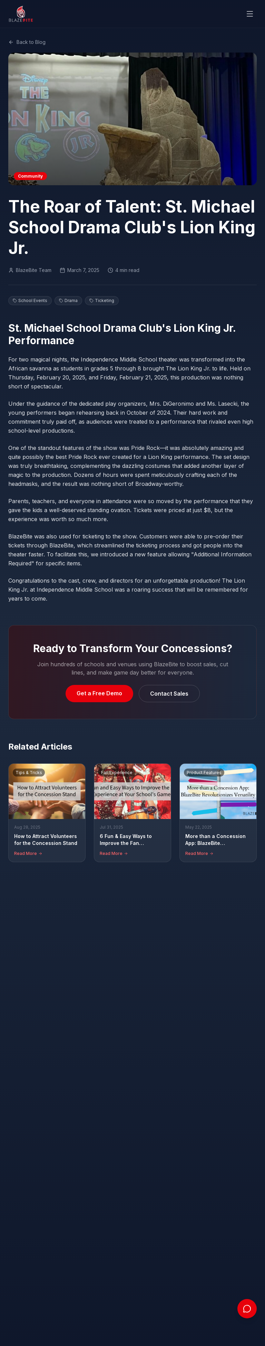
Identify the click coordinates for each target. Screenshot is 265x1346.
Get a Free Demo (99, 692)
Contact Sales (169, 693)
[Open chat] (247, 1308)
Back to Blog (27, 42)
